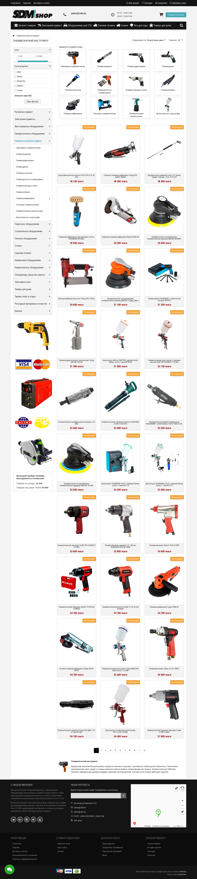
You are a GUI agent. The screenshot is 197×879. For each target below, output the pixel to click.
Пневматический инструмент (28, 141)
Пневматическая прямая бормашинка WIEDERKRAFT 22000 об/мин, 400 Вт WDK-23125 (164, 423)
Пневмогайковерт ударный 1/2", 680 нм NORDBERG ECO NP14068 (120, 546)
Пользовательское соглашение (24, 855)
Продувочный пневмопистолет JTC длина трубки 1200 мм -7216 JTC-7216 (164, 176)
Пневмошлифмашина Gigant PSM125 (164, 607)
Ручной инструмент (24, 112)
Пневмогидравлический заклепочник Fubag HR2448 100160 (76, 361)
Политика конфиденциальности (24, 859)
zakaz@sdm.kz (78, 13)
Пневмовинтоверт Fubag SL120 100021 (164, 669)
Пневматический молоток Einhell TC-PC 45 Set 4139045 (120, 608)
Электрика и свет (23, 282)
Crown (19, 90)
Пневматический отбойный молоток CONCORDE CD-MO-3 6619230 (120, 423)
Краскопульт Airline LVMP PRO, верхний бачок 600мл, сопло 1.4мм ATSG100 (120, 361)
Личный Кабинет (154, 844)
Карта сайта (62, 847)
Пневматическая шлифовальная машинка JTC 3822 (76, 423)
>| (144, 750)
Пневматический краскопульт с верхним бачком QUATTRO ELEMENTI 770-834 (164, 361)
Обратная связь (63, 844)
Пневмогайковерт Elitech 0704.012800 (164, 545)
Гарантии (27, 3)
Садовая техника (23, 253)
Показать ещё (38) (23, 96)
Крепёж (18, 311)
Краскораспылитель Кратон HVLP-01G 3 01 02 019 (76, 176)
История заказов (154, 847)
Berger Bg (21, 81)
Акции (104, 855)
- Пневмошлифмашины (25, 198)
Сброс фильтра (32, 102)
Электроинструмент (49, 25)
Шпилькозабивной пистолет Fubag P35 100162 (76, 299)
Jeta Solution (182, 874)
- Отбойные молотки (23, 173)
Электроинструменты (25, 119)
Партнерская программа (112, 851)
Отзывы (60, 851)
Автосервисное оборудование (29, 126)
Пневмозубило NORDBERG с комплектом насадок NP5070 (164, 299)
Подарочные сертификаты (112, 847)
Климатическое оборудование (29, 267)
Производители (108, 844)
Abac (19, 72)
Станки (122, 25)
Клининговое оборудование (28, 260)
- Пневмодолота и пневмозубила (29, 179)
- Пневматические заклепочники (29, 211)
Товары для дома (160, 25)
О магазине (15, 3)
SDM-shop (183, 872)
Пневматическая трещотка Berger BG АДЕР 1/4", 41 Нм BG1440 (76, 731)
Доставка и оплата (41, 3)
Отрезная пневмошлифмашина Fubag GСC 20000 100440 (120, 176)
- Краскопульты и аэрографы (27, 217)
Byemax (20, 85)
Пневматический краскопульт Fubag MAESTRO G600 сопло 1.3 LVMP (120, 669)
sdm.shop (78, 820)
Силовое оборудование (26, 238)
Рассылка (151, 855)
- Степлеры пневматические (27, 205)
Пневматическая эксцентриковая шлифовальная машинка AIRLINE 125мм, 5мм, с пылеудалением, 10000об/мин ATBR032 (120, 300)
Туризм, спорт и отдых (25, 296)
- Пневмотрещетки (23, 154)
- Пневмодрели (21, 167)
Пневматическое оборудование (30, 133)
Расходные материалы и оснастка (31, 303)
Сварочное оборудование (27, 224)
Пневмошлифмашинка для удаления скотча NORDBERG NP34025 (76, 238)
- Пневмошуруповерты (24, 160)
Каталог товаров (26, 25)
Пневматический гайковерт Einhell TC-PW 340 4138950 (76, 608)
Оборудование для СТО (77, 25)
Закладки (151, 851)
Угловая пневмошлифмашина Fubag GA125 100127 (77, 669)
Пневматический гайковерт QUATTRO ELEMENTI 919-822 (76, 546)
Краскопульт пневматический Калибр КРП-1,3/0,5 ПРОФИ (120, 731)
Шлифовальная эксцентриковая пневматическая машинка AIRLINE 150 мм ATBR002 (76, 485)
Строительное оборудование (28, 231)
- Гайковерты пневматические (27, 148)
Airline (19, 76)
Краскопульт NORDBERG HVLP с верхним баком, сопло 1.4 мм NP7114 (120, 484)
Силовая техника (104, 25)
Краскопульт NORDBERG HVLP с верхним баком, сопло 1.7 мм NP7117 (164, 484)
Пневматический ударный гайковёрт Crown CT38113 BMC (164, 731)
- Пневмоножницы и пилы (26, 186)
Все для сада (139, 25)
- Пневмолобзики (22, 192)
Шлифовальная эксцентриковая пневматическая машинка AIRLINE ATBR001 (164, 238)
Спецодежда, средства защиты (30, 274)
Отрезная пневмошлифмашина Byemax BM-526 (120, 237)
